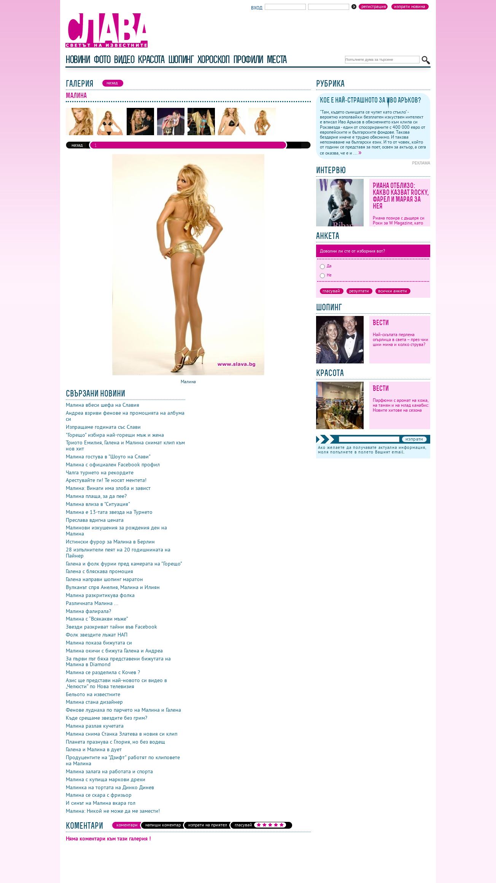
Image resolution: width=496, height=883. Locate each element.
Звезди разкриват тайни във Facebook (111, 626)
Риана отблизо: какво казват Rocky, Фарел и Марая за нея (401, 195)
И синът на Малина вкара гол (100, 802)
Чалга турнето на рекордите (100, 472)
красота (151, 59)
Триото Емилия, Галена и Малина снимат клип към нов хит (125, 445)
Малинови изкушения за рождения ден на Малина (116, 530)
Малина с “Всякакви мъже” (97, 618)
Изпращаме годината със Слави (103, 426)
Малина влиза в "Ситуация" (98, 504)
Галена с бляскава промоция (99, 571)
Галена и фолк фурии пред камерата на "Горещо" (124, 563)
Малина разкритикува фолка (100, 595)
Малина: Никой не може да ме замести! (113, 810)
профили (248, 59)
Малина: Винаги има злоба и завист (108, 488)
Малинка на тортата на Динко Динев (110, 787)
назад (77, 145)
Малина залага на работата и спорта (109, 771)
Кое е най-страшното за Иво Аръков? (370, 100)
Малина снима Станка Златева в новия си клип (121, 733)
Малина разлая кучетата (95, 725)
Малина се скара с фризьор (99, 794)
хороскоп (213, 59)
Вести (381, 322)
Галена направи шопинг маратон (104, 579)
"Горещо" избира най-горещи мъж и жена (115, 434)
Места (276, 59)
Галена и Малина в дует (94, 749)
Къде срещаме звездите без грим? (106, 717)
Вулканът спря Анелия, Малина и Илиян (113, 587)
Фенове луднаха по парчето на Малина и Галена (123, 709)
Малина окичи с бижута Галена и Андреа (114, 650)
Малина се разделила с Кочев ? (103, 672)
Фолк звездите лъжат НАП (96, 634)
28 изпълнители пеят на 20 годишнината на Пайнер (118, 552)
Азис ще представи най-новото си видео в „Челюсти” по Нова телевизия (116, 683)
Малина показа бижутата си (99, 642)
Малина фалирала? (88, 611)
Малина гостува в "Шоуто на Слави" (108, 456)
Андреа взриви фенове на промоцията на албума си (125, 415)
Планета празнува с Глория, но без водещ (115, 741)
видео (124, 59)
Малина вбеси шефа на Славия (102, 404)
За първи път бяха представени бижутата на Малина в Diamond (118, 661)
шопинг (181, 59)
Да (325, 266)
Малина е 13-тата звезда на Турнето (109, 512)
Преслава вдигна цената (95, 520)
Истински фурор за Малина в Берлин (110, 541)
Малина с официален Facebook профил (113, 464)
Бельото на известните (93, 694)
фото (102, 59)
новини (77, 59)
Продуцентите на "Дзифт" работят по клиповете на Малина (123, 760)
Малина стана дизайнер (94, 701)
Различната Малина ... (92, 603)
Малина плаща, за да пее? (96, 496)
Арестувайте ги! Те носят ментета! (106, 480)
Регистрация (373, 6)
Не (326, 275)
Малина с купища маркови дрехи (105, 779)
